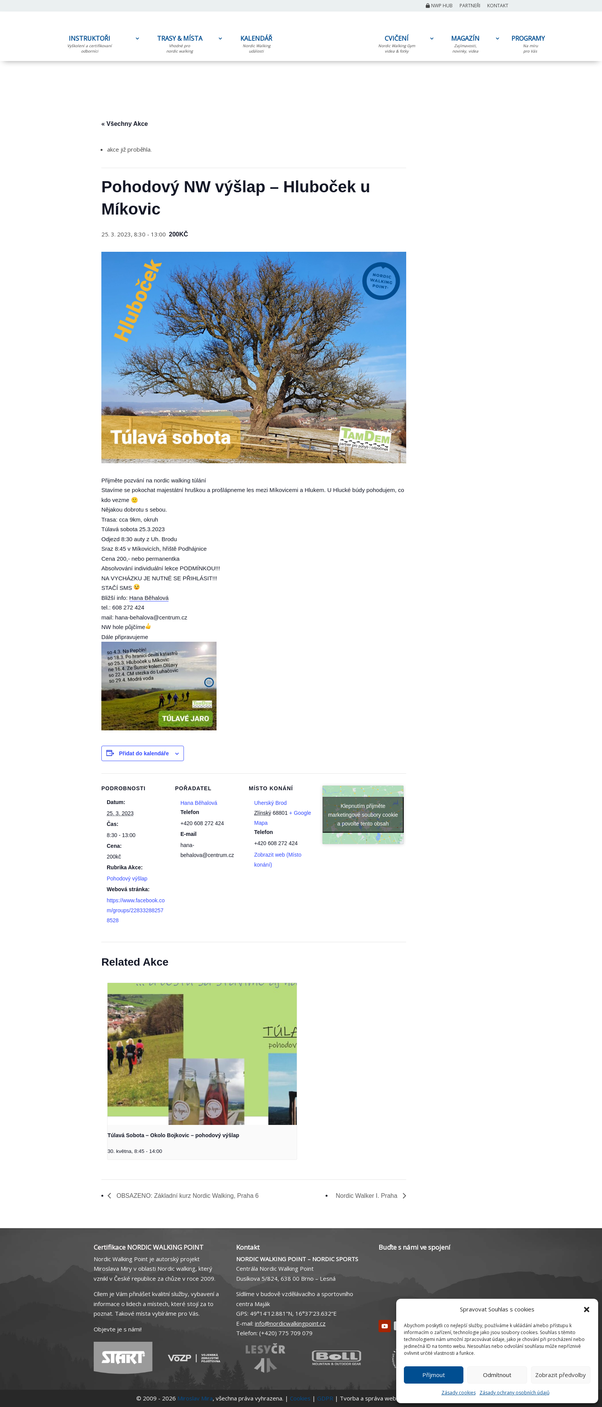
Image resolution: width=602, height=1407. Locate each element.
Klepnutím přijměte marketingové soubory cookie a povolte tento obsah (363, 815)
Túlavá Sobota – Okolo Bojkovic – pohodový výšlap (173, 1135)
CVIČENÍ (396, 46)
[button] (586, 1309)
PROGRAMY (530, 45)
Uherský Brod (270, 803)
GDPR (325, 1398)
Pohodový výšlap (127, 878)
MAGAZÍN (465, 46)
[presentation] (202, 1054)
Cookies (300, 1398)
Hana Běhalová (149, 598)
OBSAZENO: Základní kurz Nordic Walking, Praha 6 (187, 1195)
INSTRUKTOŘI (89, 46)
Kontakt (497, 6)
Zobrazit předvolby (560, 1375)
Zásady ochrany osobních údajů (514, 1392)
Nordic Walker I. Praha (367, 1195)
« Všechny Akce (124, 124)
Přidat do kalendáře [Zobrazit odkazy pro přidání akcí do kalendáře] (144, 753)
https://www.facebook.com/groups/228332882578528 (136, 910)
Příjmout (433, 1375)
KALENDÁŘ (256, 46)
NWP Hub (439, 6)
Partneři (470, 6)
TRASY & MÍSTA (179, 46)
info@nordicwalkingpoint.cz (290, 1323)
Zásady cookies (459, 1392)
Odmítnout (497, 1375)
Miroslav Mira (195, 1398)
